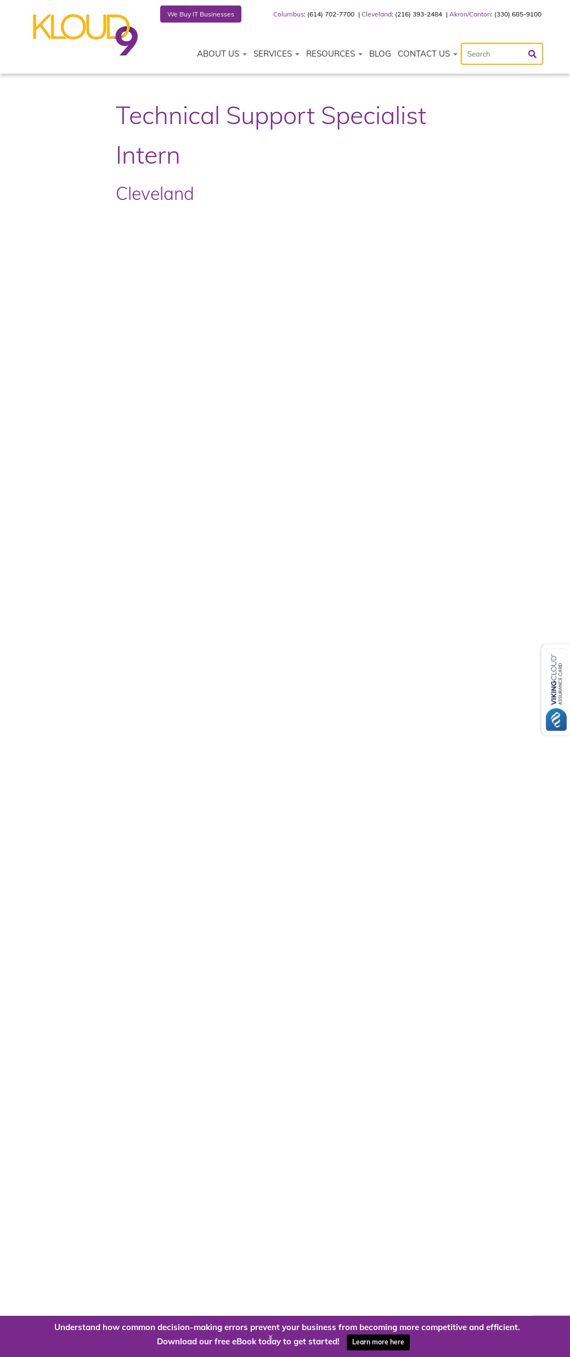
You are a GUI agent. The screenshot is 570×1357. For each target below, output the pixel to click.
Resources (334, 53)
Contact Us (428, 53)
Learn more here (378, 1342)
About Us (222, 53)
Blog (380, 53)
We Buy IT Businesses (200, 14)
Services (276, 53)
